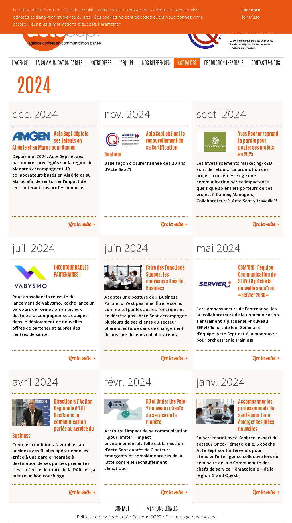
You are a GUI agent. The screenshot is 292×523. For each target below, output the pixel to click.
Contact (122, 508)
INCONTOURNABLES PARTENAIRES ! (71, 271)
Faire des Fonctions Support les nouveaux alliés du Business (165, 278)
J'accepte (250, 10)
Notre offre (100, 62)
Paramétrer (109, 24)
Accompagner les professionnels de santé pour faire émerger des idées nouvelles (256, 415)
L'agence (20, 62)
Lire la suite (79, 224)
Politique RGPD (147, 517)
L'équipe (126, 62)
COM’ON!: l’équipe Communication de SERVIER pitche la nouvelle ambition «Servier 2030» (257, 281)
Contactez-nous (265, 62)
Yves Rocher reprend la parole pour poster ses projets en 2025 (258, 144)
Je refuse (251, 17)
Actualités (187, 62)
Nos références (156, 62)
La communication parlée (59, 62)
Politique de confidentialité (103, 517)
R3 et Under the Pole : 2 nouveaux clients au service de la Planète (166, 412)
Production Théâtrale (223, 62)
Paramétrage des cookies (190, 517)
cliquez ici (87, 24)
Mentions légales (162, 508)
